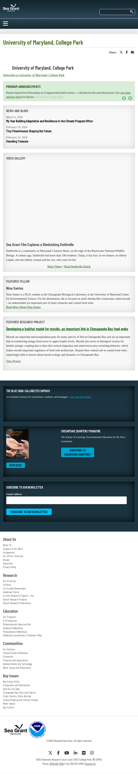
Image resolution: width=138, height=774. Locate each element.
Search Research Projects (15, 599)
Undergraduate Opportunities (17, 624)
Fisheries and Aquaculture (15, 660)
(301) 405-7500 (57, 763)
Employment (9, 552)
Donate (6, 559)
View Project (13, 361)
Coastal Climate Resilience (15, 653)
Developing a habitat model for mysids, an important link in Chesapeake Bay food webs (67, 328)
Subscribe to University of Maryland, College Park (33, 75)
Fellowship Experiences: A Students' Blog (22, 635)
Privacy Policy (9, 567)
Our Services (9, 649)
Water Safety (9, 703)
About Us (7, 545)
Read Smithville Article (77, 266)
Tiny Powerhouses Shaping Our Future (28, 131)
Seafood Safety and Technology (17, 664)
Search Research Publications (17, 603)
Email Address (66, 498)
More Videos (54, 266)
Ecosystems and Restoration (16, 685)
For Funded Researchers (14, 588)
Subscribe (7, 563)
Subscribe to (77, 452)
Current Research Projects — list (18, 595)
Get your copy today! (80, 397)
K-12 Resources (10, 620)
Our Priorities (9, 581)
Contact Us (90, 763)
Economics (8, 656)
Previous (124, 98)
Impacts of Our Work (13, 548)
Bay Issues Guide (11, 681)
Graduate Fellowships (13, 628)
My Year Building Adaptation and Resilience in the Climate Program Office (49, 121)
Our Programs (9, 616)
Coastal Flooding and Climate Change (20, 700)
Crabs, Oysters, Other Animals (17, 696)
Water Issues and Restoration (17, 667)
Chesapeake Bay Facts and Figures (19, 692)
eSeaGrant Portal (11, 592)
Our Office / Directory (13, 556)
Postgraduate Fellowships (15, 631)
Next (130, 98)
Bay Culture (8, 707)
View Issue (15, 465)
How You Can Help (11, 689)
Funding (7, 584)
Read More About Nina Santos (23, 307)
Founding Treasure (17, 141)
